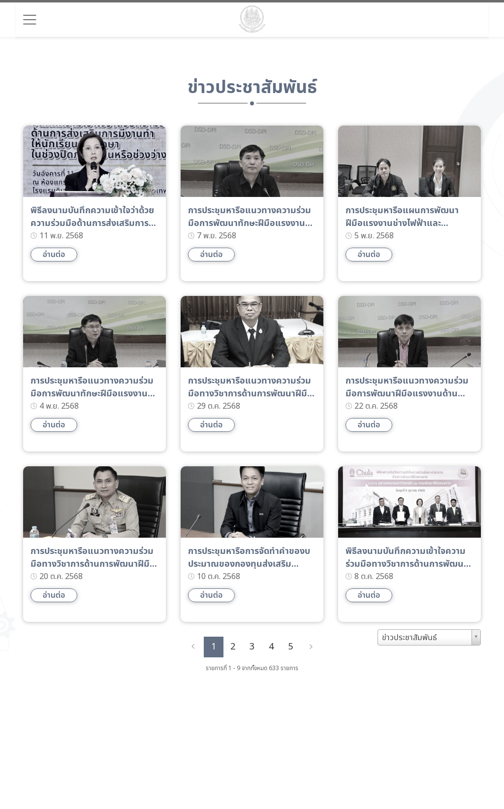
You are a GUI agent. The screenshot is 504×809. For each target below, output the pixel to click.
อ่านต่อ (53, 254)
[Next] (311, 647)
